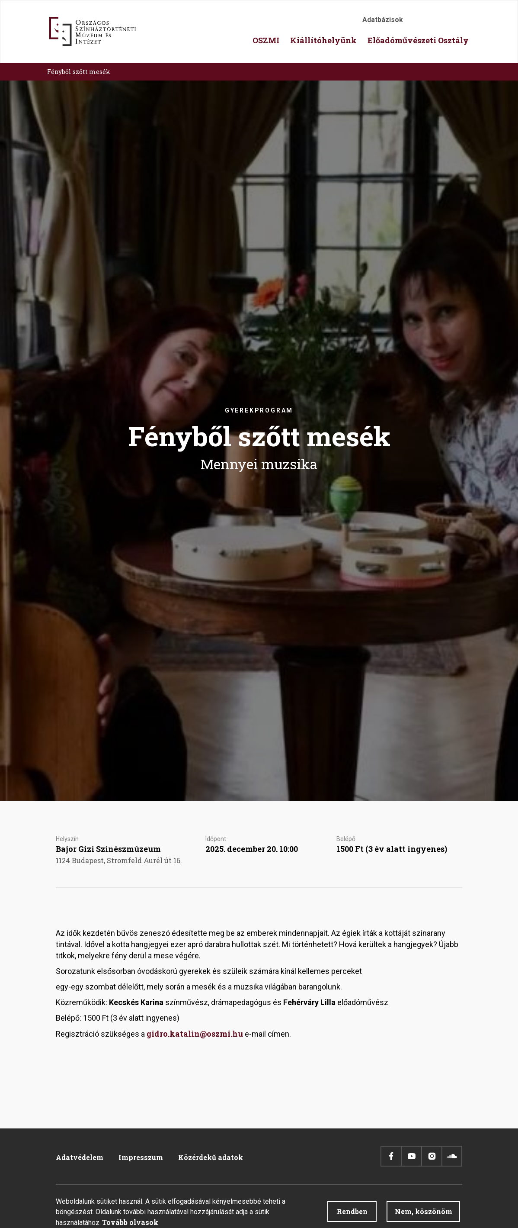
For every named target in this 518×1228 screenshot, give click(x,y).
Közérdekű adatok (210, 1157)
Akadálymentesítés (419, 22)
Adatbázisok (382, 20)
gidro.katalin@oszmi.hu (195, 1033)
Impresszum (140, 1157)
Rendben (352, 1214)
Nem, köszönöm (423, 1214)
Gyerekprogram (259, 410)
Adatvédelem (79, 1157)
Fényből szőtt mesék (78, 72)
